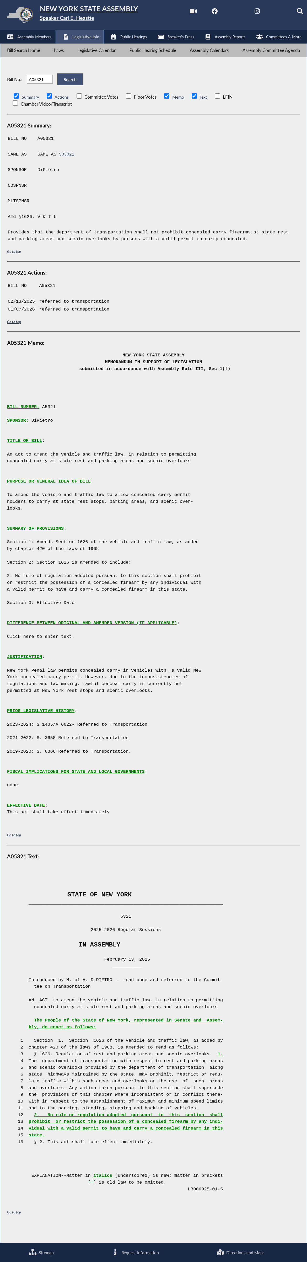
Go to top (14, 264)
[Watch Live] (181, 13)
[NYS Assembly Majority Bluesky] (269, 13)
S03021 (67, 167)
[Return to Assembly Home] (81, 16)
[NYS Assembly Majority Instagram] (247, 13)
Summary (31, 110)
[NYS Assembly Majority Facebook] (203, 13)
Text (205, 110)
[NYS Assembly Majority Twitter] (225, 13)
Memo (179, 110)
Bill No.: (14, 89)
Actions (62, 110)
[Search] (291, 13)
